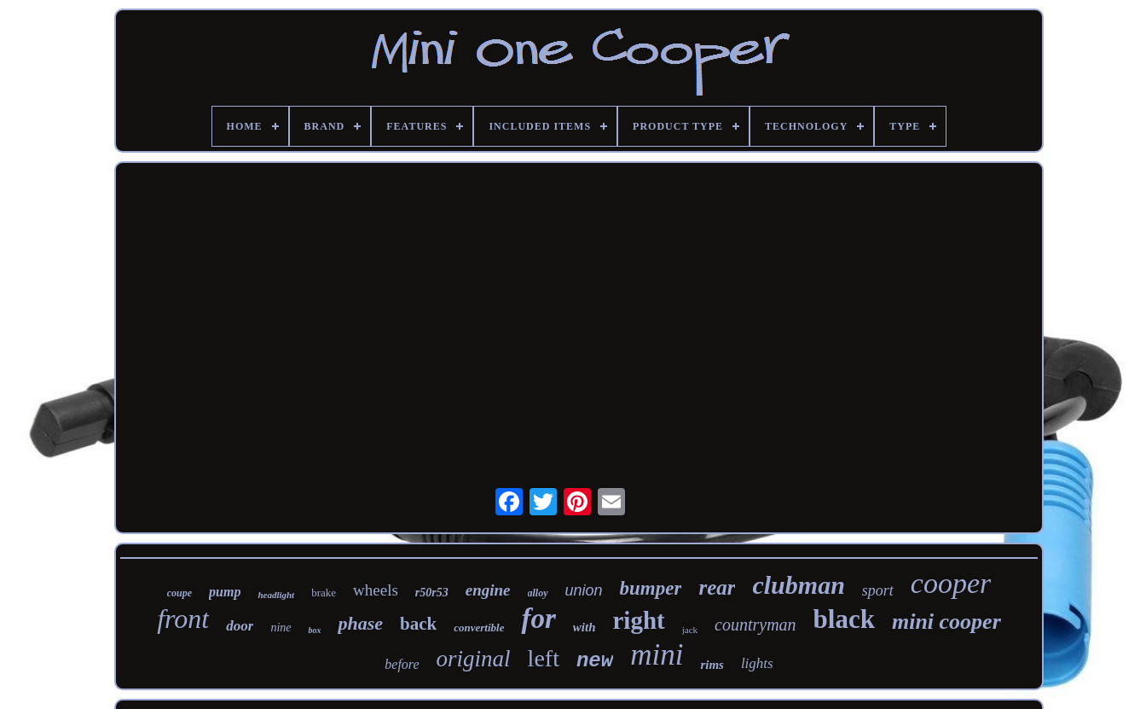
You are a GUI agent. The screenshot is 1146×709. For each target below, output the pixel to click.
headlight (276, 595)
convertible (479, 627)
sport (878, 590)
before (402, 664)
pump (224, 591)
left (543, 658)
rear (716, 587)
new (594, 660)
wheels (375, 590)
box (314, 630)
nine (280, 627)
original (474, 658)
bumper (651, 588)
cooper (951, 583)
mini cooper (946, 621)
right (638, 620)
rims (712, 664)
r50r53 (432, 592)
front (183, 618)
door (239, 626)
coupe (179, 593)
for (538, 618)
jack (689, 630)
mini (656, 654)
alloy (538, 593)
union (584, 590)
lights (757, 663)
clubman (798, 585)
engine (488, 590)
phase (360, 623)
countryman (755, 624)
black (844, 619)
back (418, 623)
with (584, 627)
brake (323, 592)
